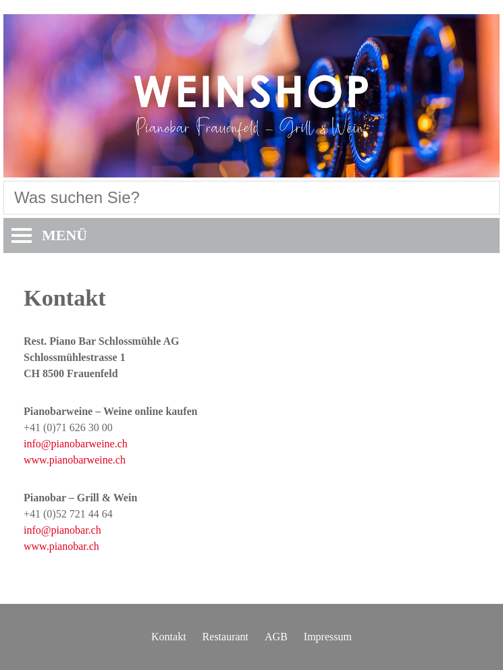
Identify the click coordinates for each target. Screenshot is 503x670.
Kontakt (168, 636)
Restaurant (225, 636)
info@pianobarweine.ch (76, 443)
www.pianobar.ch (61, 546)
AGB (276, 636)
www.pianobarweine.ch (75, 460)
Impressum (328, 636)
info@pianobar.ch (62, 530)
